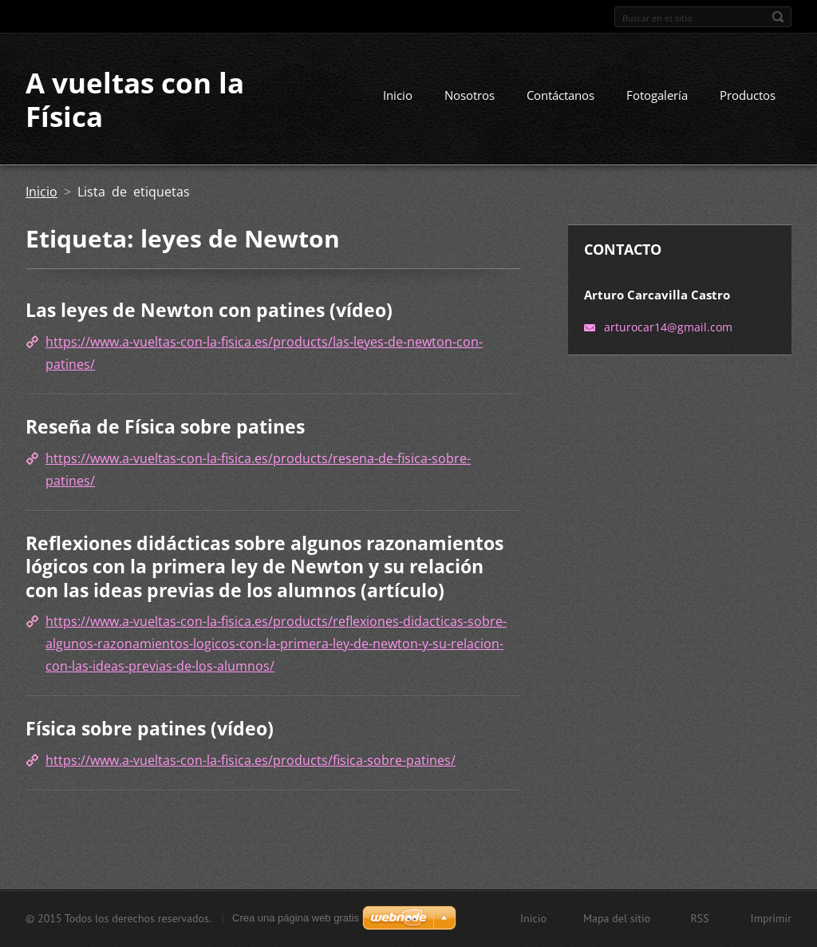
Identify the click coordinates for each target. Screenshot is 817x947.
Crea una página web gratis (295, 918)
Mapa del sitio (616, 918)
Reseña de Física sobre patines (165, 426)
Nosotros (469, 95)
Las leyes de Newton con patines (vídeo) (209, 310)
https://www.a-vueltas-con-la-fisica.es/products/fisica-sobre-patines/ (250, 760)
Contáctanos (560, 95)
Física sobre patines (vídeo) (150, 728)
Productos (748, 95)
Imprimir (771, 918)
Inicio (397, 95)
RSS (699, 918)
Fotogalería (657, 95)
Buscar (778, 17)
